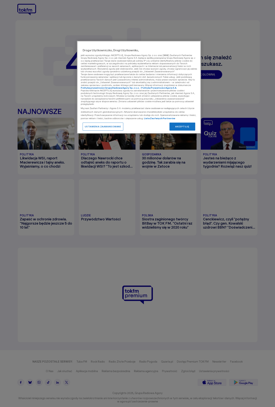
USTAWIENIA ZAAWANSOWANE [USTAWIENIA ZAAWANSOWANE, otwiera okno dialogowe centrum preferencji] (103, 126)
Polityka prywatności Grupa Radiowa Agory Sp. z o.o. (110, 88)
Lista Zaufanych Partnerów (159, 118)
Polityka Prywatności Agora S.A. (159, 88)
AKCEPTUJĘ (182, 126)
